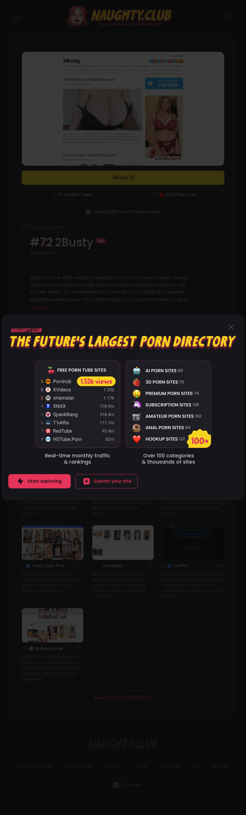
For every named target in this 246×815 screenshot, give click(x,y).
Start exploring (45, 481)
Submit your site (112, 481)
